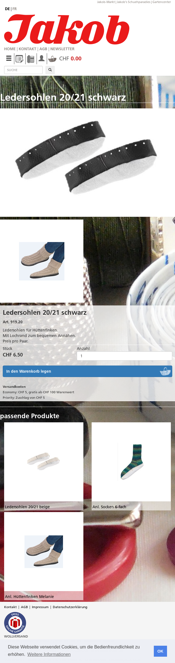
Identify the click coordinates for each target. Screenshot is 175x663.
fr (14, 8)
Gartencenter (161, 2)
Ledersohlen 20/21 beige (27, 506)
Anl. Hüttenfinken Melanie (29, 596)
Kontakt (27, 48)
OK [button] (160, 651)
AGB (43, 48)
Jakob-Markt (106, 2)
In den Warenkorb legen (28, 371)
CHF (64, 58)
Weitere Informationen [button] (49, 654)
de (7, 8)
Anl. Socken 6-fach (109, 506)
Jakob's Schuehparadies (133, 2)
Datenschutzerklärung (70, 607)
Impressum (40, 607)
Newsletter (62, 48)
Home (10, 48)
